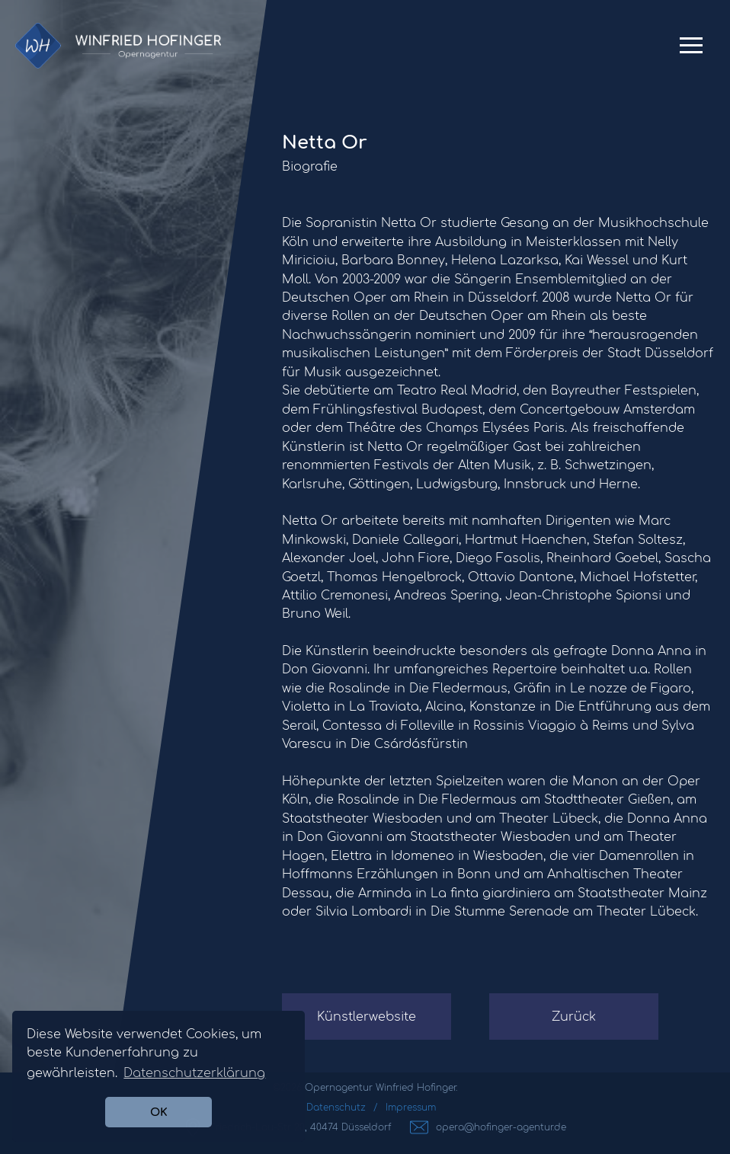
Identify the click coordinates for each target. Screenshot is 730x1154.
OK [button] (159, 1112)
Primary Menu (691, 51)
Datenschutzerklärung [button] (194, 1073)
